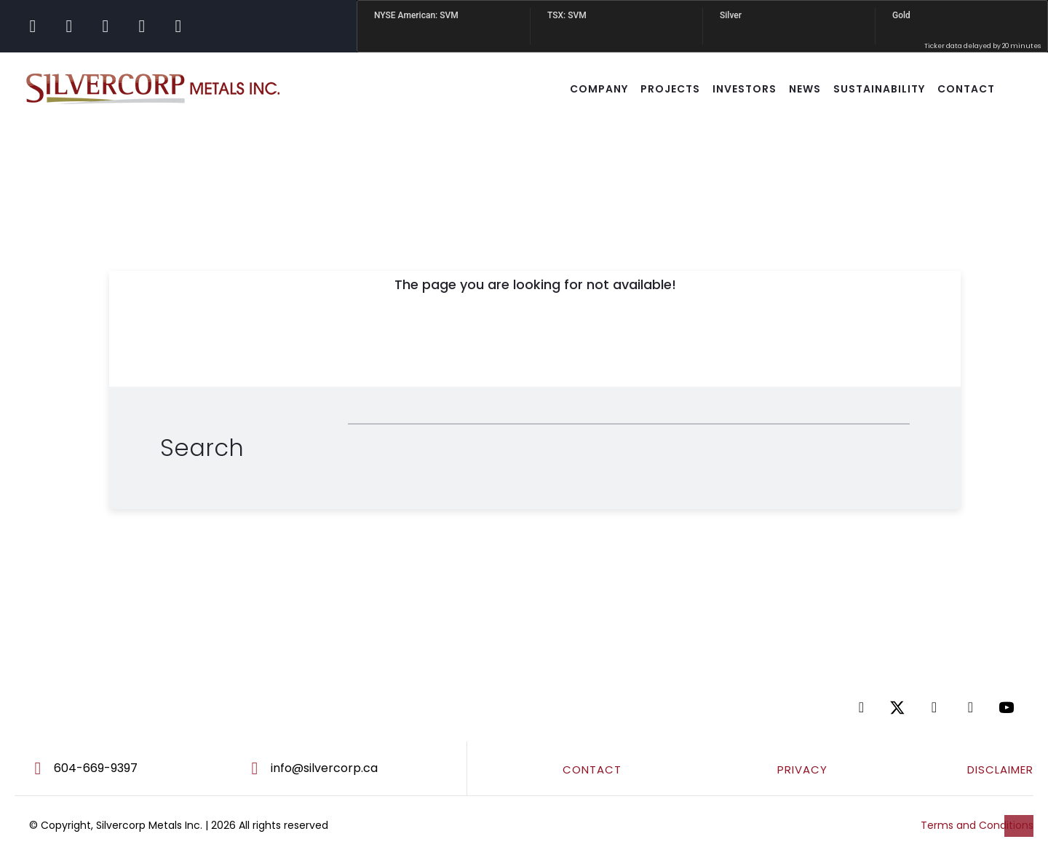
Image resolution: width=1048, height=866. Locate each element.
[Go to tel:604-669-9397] (117, 768)
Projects (670, 89)
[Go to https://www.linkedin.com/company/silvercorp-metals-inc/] (105, 26)
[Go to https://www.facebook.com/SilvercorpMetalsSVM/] (33, 26)
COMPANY (599, 89)
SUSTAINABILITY (879, 89)
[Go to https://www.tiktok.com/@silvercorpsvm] (142, 26)
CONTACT (966, 89)
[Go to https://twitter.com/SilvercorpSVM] (902, 708)
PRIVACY (802, 769)
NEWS (805, 89)
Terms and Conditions (977, 825)
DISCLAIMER (1000, 769)
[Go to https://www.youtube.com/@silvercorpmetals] (178, 26)
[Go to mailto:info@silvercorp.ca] (349, 768)
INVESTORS (744, 89)
